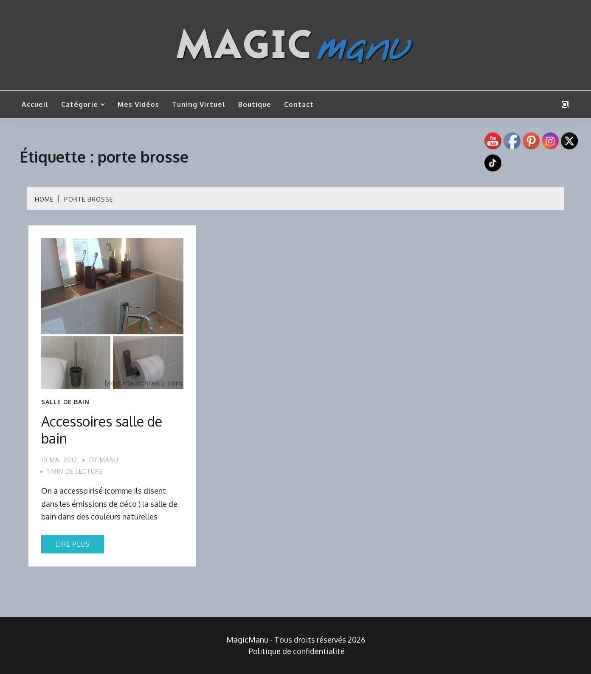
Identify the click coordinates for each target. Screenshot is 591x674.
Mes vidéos (138, 104)
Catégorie (79, 104)
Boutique (254, 104)
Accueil (35, 104)
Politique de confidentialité (297, 651)
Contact (299, 104)
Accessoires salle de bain (101, 430)
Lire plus (72, 544)
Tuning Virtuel (198, 104)
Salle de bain (65, 402)
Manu (109, 459)
